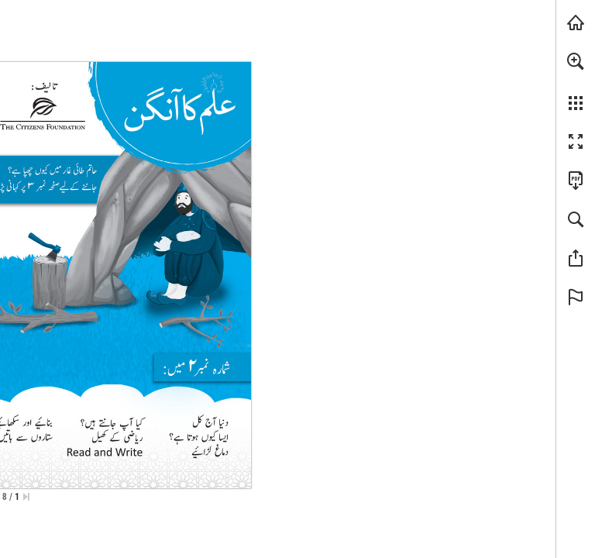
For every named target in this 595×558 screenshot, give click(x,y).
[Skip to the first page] (26, 497)
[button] (575, 61)
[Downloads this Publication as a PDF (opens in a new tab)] (575, 180)
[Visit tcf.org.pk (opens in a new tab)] (575, 22)
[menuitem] (575, 81)
